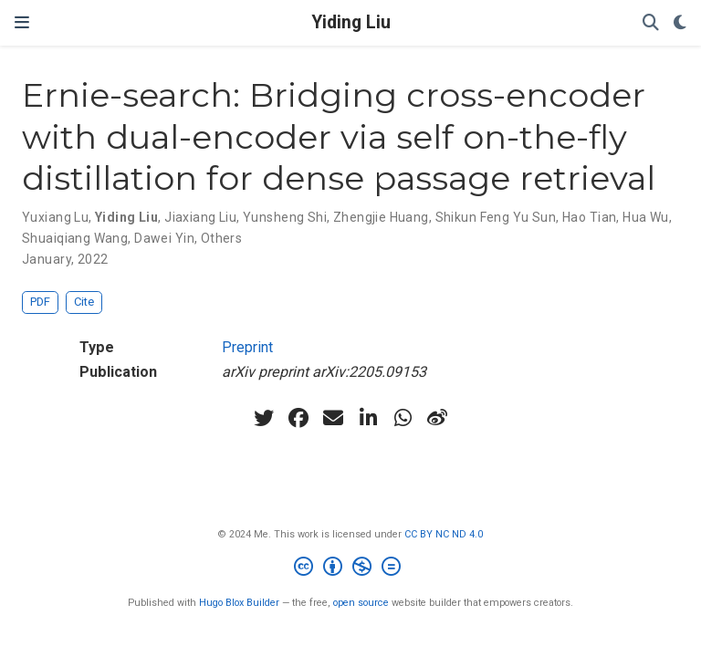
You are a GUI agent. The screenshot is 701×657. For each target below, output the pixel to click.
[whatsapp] (402, 418)
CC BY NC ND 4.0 (443, 534)
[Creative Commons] (351, 569)
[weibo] (437, 418)
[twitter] (263, 418)
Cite (84, 301)
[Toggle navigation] (22, 23)
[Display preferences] (680, 23)
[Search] (651, 23)
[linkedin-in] (368, 418)
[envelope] (333, 418)
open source (361, 603)
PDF (40, 301)
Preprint (247, 347)
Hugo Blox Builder (239, 603)
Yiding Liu (351, 22)
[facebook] (298, 418)
